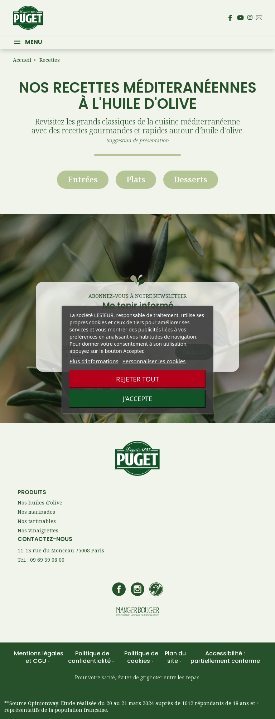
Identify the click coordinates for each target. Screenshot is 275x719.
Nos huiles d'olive (40, 502)
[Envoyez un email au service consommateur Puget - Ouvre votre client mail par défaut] (259, 18)
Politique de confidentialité (90, 657)
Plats (135, 179)
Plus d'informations (94, 361)
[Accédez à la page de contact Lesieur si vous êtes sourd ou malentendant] (156, 589)
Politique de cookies (141, 657)
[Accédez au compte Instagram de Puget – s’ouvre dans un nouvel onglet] (249, 17)
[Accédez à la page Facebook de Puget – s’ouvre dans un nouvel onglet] (229, 17)
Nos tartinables (37, 521)
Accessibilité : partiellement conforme (225, 657)
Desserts (190, 179)
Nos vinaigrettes (38, 530)
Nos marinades (36, 511)
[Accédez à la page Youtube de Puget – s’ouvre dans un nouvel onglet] (240, 17)
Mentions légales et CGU (38, 657)
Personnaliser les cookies (154, 361)
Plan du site (175, 657)
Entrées (83, 179)
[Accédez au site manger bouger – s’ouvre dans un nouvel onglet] (137, 611)
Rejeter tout (137, 379)
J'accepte (137, 398)
